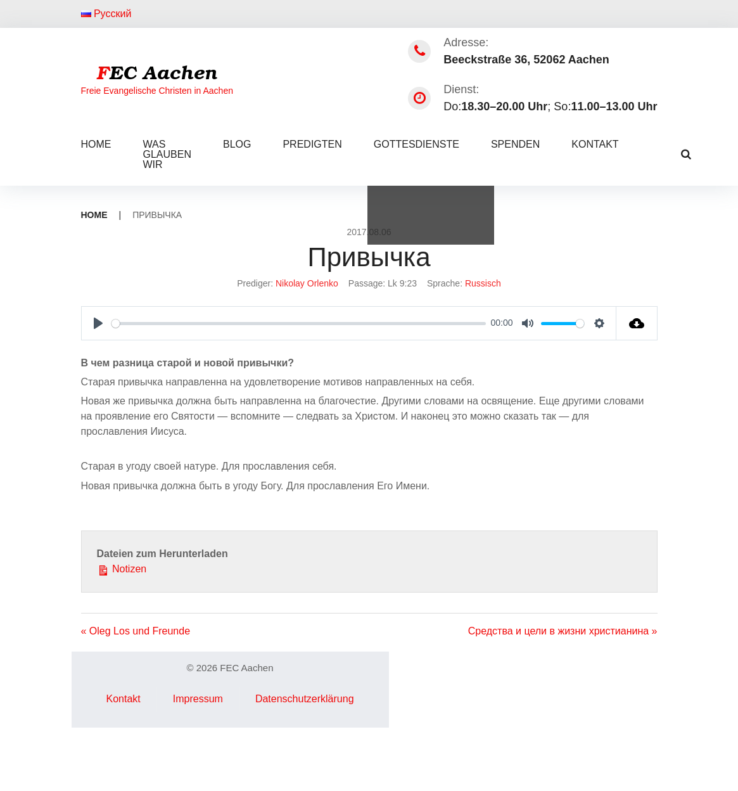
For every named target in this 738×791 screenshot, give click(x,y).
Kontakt (594, 144)
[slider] (298, 324)
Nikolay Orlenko (307, 283)
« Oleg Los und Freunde (136, 631)
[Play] (98, 323)
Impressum (198, 698)
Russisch (483, 283)
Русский (106, 13)
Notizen (122, 568)
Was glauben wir (167, 154)
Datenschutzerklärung (304, 698)
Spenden (515, 144)
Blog (237, 144)
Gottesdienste (416, 144)
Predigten (312, 144)
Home (96, 144)
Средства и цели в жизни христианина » (563, 631)
